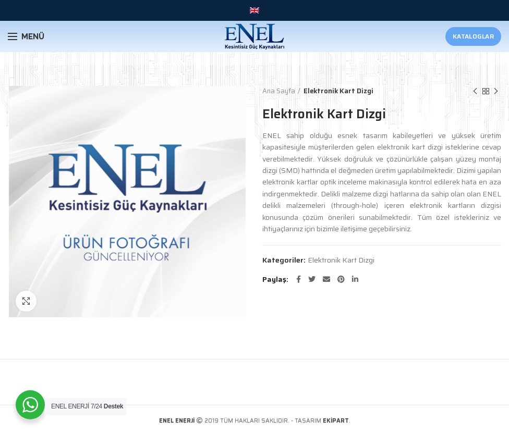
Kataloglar (473, 36)
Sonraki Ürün (496, 91)
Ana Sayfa (278, 91)
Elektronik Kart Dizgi (338, 91)
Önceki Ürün (475, 91)
